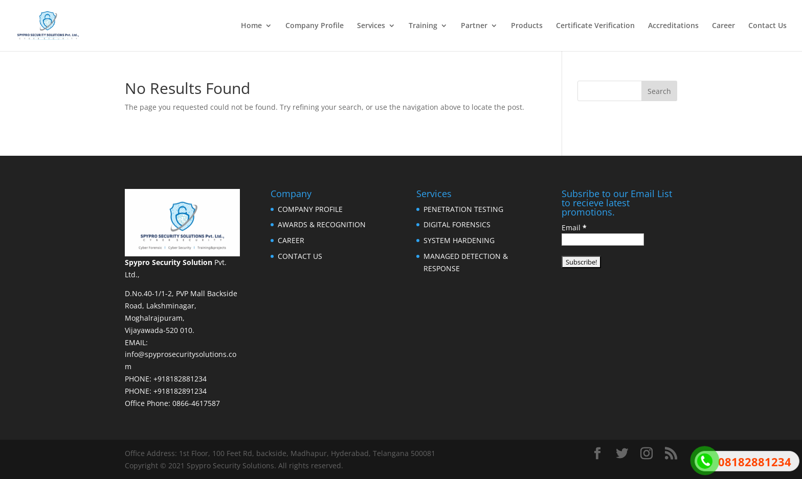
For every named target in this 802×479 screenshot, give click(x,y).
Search (659, 91)
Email (574, 227)
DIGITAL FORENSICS (457, 224)
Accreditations (673, 26)
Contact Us (767, 26)
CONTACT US (300, 256)
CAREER (291, 240)
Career (723, 26)
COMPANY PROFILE (310, 209)
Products (527, 26)
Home (251, 26)
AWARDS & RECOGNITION (322, 224)
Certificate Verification (595, 26)
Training (423, 26)
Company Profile (314, 26)
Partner (474, 26)
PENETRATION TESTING (463, 209)
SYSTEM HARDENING (459, 240)
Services (371, 26)
